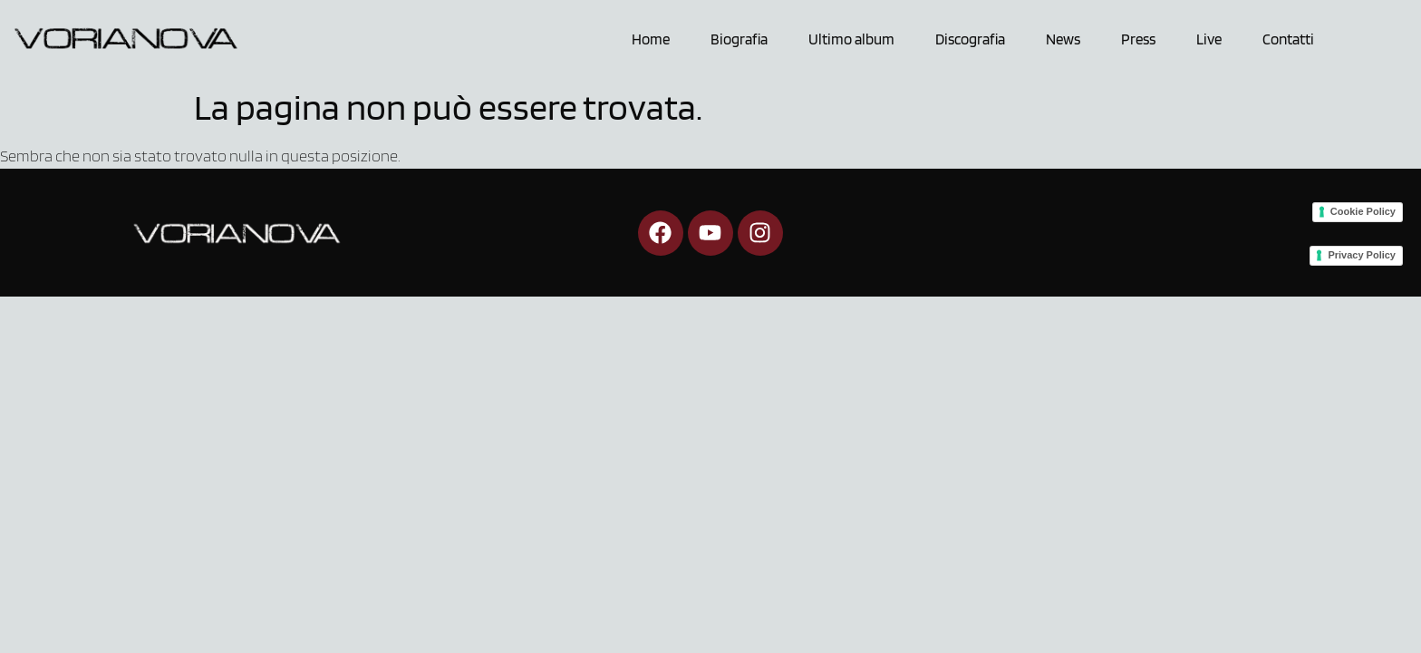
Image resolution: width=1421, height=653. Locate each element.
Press (1138, 39)
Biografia (739, 39)
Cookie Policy (1363, 211)
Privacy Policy (1362, 254)
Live (1209, 39)
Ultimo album (851, 39)
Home (651, 39)
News (1063, 39)
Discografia (970, 39)
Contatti (1288, 39)
